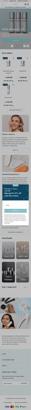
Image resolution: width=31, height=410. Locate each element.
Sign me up (15, 211)
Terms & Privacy (7, 223)
